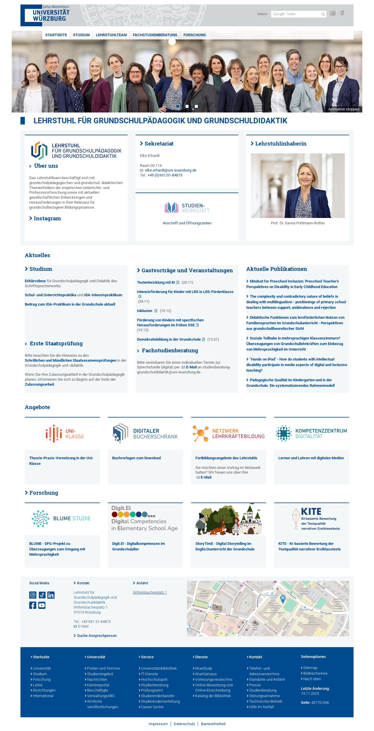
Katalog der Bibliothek (212, 696)
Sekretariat (159, 143)
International (42, 696)
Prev (22, 71)
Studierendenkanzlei (156, 696)
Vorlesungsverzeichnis (213, 680)
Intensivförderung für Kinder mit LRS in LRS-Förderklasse (185, 292)
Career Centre (151, 707)
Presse (254, 685)
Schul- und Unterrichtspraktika (50, 295)
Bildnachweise (314, 673)
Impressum (158, 724)
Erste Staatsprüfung (56, 343)
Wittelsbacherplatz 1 (150, 592)
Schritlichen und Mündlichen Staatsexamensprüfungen (70, 360)
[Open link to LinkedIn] (51, 595)
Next (352, 71)
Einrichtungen (43, 690)
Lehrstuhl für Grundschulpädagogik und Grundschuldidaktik (161, 120)
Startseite (56, 35)
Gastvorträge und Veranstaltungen (187, 270)
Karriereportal (97, 685)
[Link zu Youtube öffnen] (42, 605)
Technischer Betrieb (264, 701)
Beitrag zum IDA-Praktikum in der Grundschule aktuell (70, 304)
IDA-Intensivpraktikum (103, 295)
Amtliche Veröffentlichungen (101, 704)
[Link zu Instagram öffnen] (33, 595)
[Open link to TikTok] (42, 595)
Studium (81, 35)
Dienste (200, 657)
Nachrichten (96, 680)
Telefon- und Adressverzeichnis (263, 671)
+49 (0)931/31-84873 (165, 175)
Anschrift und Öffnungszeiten (187, 223)
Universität (41, 668)
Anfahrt (142, 583)
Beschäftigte (96, 690)
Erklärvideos (36, 281)
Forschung (194, 35)
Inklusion (145, 311)
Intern (262, 14)
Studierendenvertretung (159, 701)
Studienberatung (153, 685)
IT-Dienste (148, 674)
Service (146, 657)
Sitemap (309, 668)
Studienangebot (99, 674)
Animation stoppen (343, 109)
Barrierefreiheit (213, 724)
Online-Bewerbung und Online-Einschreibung (213, 688)
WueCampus (205, 674)
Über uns (46, 165)
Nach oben (311, 679)
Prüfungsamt (151, 690)
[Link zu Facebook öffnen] (33, 605)
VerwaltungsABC (100, 696)
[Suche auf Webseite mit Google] (298, 14)
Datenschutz (184, 724)
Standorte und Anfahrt (266, 680)
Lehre (36, 685)
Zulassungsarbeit (39, 384)
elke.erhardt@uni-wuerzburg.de (170, 170)
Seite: (305, 702)
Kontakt (83, 583)
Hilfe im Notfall (260, 707)
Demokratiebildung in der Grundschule (169, 339)
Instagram (47, 218)
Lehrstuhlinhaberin (281, 143)
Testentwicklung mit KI (156, 282)
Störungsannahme (263, 696)
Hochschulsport (153, 680)
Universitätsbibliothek (158, 668)
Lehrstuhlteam (111, 35)
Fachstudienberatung (155, 35)
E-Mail (191, 367)
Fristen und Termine (102, 668)
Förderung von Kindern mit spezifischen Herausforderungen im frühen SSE (170, 322)
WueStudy (202, 668)
